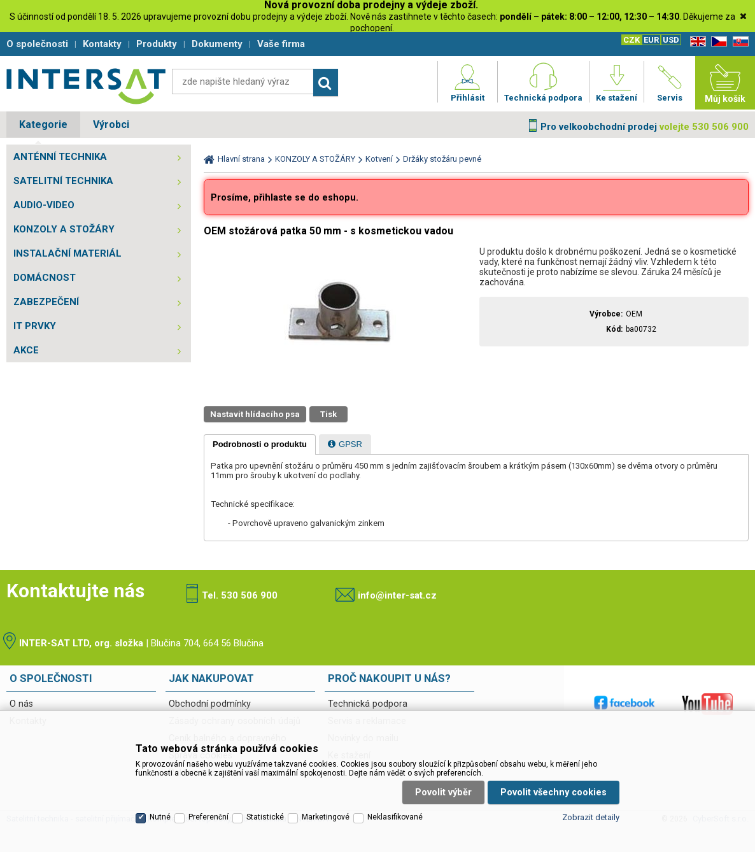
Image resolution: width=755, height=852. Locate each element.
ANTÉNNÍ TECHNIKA (60, 156)
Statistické (265, 817)
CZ (717, 41)
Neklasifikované (395, 817)
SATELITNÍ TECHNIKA (63, 181)
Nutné (160, 817)
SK (738, 41)
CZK (631, 40)
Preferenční (208, 817)
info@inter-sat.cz (397, 595)
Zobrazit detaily (590, 817)
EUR (651, 40)
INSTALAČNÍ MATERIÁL (67, 253)
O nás (21, 704)
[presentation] (259, 444)
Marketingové (325, 817)
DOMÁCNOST (44, 277)
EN (696, 41)
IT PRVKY (34, 326)
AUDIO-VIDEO (43, 205)
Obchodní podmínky (210, 704)
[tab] (260, 444)
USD (671, 40)
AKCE (26, 350)
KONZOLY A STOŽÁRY (64, 229)
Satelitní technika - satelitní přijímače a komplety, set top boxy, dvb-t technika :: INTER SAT (86, 86)
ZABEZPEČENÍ (46, 302)
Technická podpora (367, 704)
